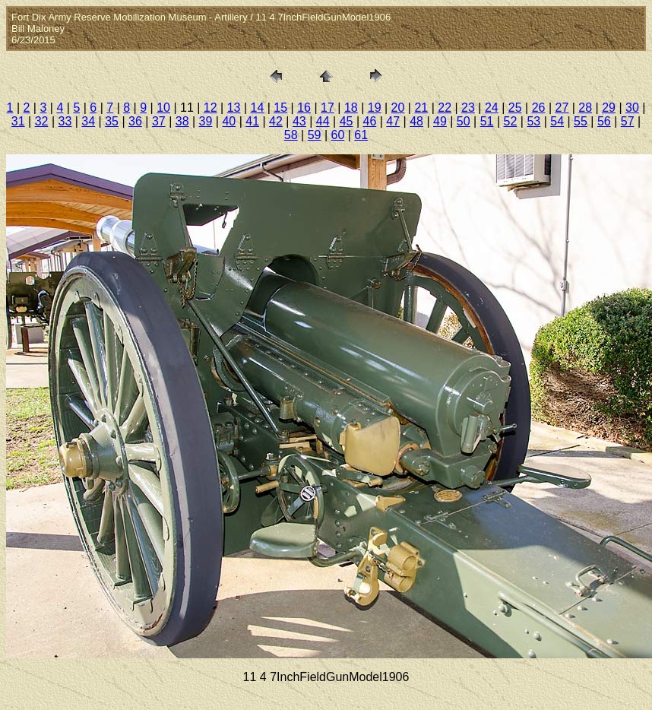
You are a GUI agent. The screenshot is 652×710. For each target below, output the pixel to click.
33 (65, 121)
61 (361, 134)
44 (323, 121)
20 (398, 107)
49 (440, 121)
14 (257, 107)
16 (304, 107)
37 (159, 121)
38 (182, 121)
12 (210, 107)
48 (416, 121)
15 (280, 107)
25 (515, 107)
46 (369, 121)
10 (163, 107)
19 (374, 107)
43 (299, 121)
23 (468, 107)
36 (135, 121)
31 (18, 121)
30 (632, 107)
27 (561, 107)
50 (463, 121)
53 (533, 121)
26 (539, 107)
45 (346, 121)
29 (609, 107)
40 (229, 121)
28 (585, 107)
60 (338, 134)
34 (88, 121)
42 (276, 121)
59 (314, 134)
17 (327, 107)
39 (206, 121)
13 (234, 107)
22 (444, 107)
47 (393, 121)
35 (112, 121)
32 (42, 121)
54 (557, 121)
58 (291, 134)
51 (487, 121)
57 (628, 121)
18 (351, 107)
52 (510, 121)
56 (604, 121)
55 (580, 121)
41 (252, 121)
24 (491, 107)
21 (421, 107)
